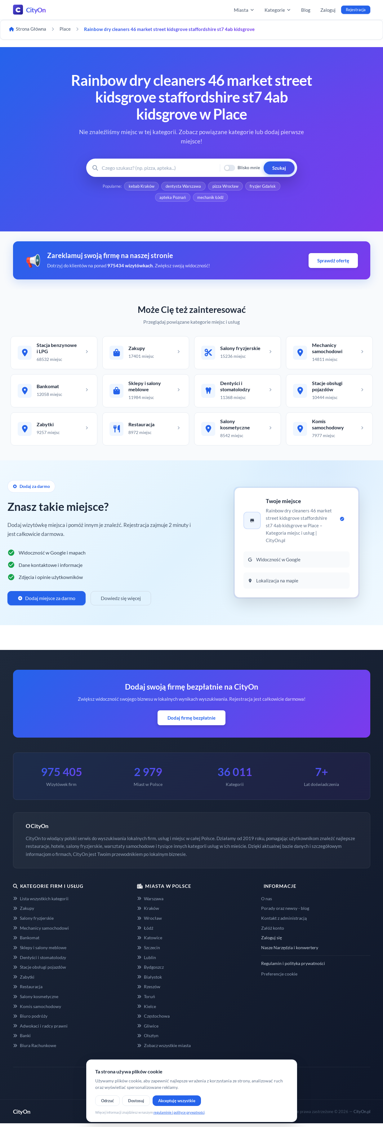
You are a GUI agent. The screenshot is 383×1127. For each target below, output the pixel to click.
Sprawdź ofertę (333, 262)
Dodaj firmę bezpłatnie (191, 721)
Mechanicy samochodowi (41, 931)
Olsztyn (147, 1039)
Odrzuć (107, 1100)
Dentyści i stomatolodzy (39, 961)
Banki (22, 1039)
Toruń (146, 1000)
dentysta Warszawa (183, 186)
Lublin (146, 961)
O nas (266, 902)
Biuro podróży (30, 1019)
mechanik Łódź (211, 198)
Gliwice (147, 1029)
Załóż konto (272, 931)
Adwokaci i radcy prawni (40, 1029)
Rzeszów (148, 990)
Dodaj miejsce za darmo (46, 602)
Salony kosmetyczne (35, 1000)
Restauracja (27, 990)
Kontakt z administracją (284, 921)
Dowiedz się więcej (121, 602)
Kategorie (278, 10)
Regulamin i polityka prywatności (293, 967)
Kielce (146, 1010)
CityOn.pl (362, 1115)
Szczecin (148, 951)
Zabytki (23, 980)
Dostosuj (136, 1100)
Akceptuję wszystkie (176, 1100)
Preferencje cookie (279, 977)
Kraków (148, 912)
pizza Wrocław (226, 186)
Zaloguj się (271, 941)
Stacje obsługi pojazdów (39, 970)
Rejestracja (356, 9)
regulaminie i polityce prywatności (179, 1112)
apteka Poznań (172, 198)
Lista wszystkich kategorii (41, 902)
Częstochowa (153, 1019)
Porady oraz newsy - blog (285, 912)
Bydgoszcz (150, 970)
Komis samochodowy (37, 1010)
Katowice (149, 941)
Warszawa (150, 902)
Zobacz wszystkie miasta (164, 1049)
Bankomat (26, 941)
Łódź (145, 931)
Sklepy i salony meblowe (39, 951)
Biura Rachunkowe (34, 1049)
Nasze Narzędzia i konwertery (289, 951)
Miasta (244, 10)
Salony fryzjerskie (33, 921)
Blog (305, 10)
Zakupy (23, 912)
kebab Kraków (141, 186)
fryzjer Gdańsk (264, 186)
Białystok (149, 980)
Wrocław (149, 921)
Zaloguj (328, 10)
